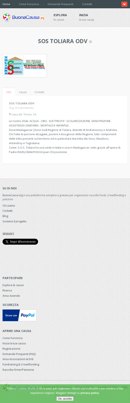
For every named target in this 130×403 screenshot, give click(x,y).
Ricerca (7, 290)
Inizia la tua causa (14, 343)
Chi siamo (9, 205)
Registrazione (11, 348)
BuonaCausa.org (13, 195)
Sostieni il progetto (15, 221)
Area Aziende (11, 296)
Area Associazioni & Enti (18, 359)
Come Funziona (29, 4)
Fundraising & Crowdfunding (21, 364)
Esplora (60, 15)
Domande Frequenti (60, 4)
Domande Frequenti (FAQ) (19, 354)
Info (8, 92)
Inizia (83, 15)
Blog (5, 216)
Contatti (87, 4)
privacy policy (89, 392)
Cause (23, 92)
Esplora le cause (13, 285)
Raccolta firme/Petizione (18, 370)
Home (6, 4)
